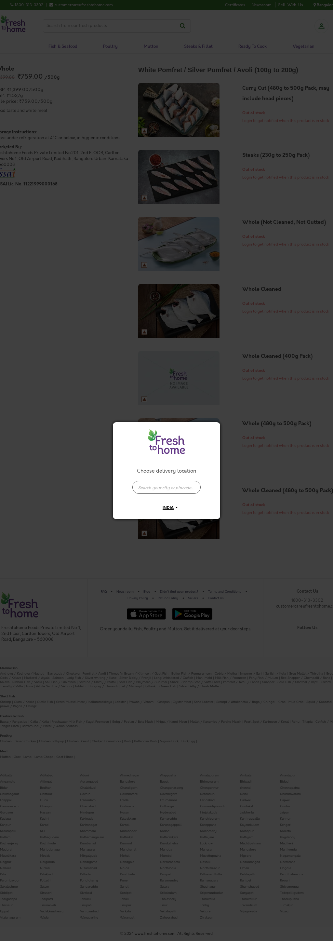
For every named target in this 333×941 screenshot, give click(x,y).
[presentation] (166, 487)
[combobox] (166, 484)
